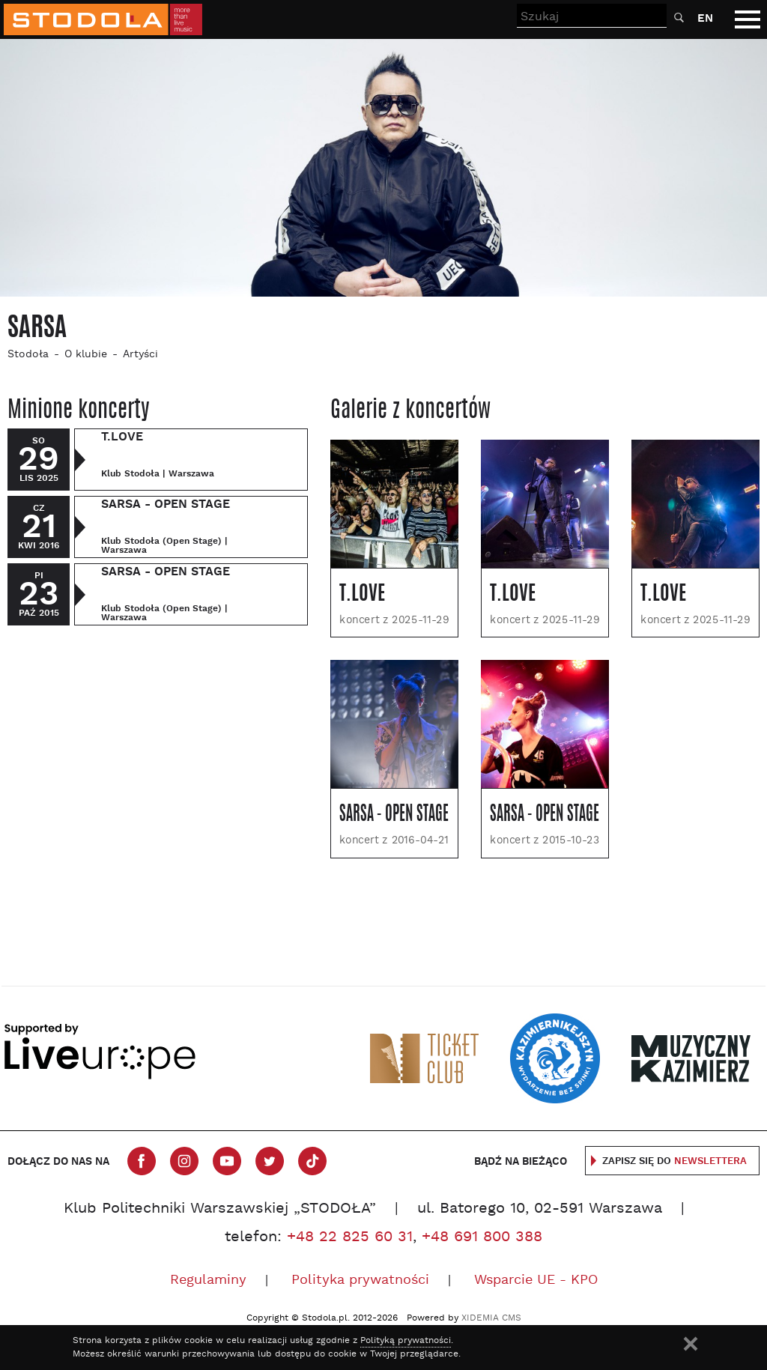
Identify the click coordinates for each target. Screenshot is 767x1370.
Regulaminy (208, 1280)
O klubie (85, 355)
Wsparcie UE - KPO (536, 1280)
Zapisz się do (674, 1161)
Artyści (140, 355)
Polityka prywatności (360, 1280)
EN (705, 18)
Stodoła (28, 355)
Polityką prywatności (405, 1341)
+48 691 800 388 (482, 1237)
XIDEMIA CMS (491, 1318)
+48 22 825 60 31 (350, 1237)
